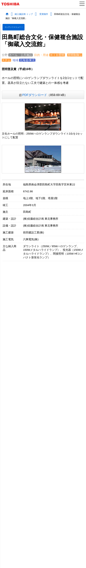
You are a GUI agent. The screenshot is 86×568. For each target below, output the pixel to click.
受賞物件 (43, 14)
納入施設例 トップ (24, 14)
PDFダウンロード (34, 95)
